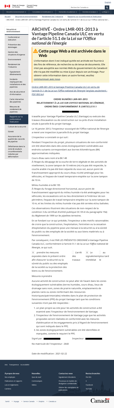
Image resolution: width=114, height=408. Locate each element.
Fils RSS (88, 377)
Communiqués (37, 381)
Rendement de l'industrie (52, 16)
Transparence (14, 365)
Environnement (14, 59)
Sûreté (11, 131)
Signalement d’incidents (67, 377)
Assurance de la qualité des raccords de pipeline (16, 139)
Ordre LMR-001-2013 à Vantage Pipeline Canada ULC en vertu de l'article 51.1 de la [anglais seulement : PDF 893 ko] (69, 90)
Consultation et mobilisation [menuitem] (42, 12)
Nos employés (10, 377)
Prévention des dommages (14, 45)
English (108, 2)
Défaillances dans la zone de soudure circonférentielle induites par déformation (16, 151)
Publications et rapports (13, 381)
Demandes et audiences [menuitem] (68, 12)
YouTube (89, 389)
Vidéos (34, 385)
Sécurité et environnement (26, 16)
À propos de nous (12, 373)
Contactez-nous (66, 373)
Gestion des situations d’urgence (16, 53)
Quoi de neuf (36, 377)
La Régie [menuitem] (105, 12)
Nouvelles (36, 373)
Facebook (89, 385)
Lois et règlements (11, 385)
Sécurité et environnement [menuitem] (16, 12)
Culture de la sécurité (17, 126)
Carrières (8, 389)
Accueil (8, 16)
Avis (6, 365)
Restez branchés (93, 373)
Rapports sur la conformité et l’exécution (85, 16)
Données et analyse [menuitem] (90, 12)
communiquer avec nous (47, 79)
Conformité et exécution (14, 38)
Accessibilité (24, 365)
